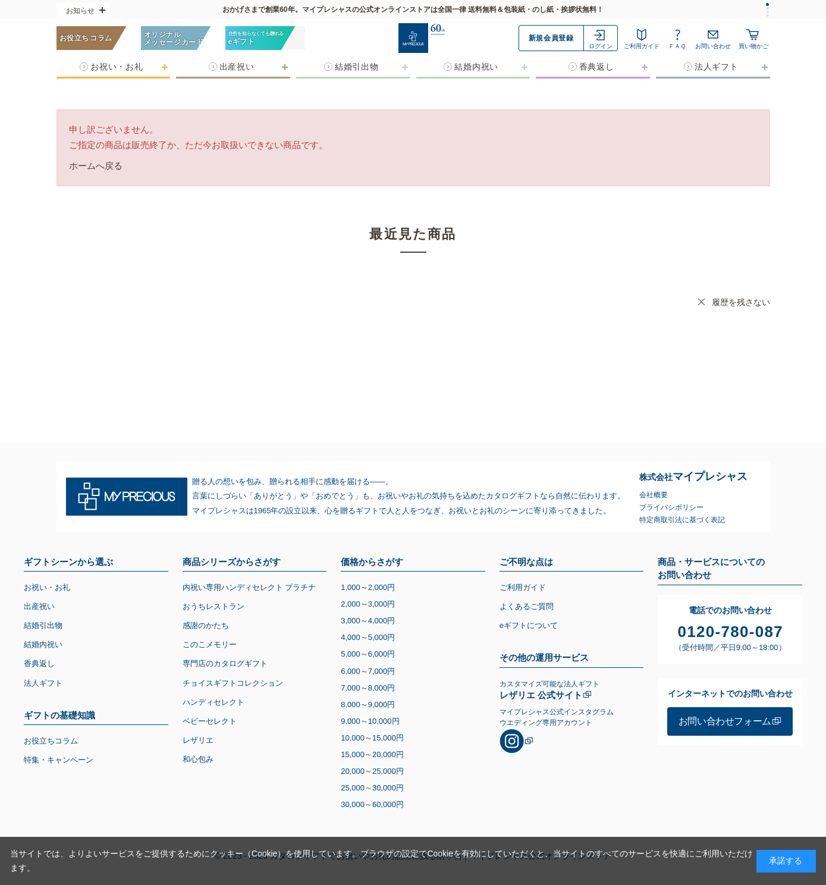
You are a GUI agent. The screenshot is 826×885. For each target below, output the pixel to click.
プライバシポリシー (671, 507)
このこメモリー (210, 644)
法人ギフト (43, 683)
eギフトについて (529, 625)
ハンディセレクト (213, 702)
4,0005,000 (368, 637)
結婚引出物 (43, 625)
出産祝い (39, 606)
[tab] (767, 4)
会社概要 (653, 495)
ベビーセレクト (210, 721)
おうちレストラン (213, 606)
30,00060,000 (372, 804)
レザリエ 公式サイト (541, 695)
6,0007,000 (368, 671)
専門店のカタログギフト (225, 663)
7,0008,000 (368, 687)
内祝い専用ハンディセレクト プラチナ (249, 587)
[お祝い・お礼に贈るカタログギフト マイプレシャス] (413, 38)
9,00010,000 (370, 721)
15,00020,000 (372, 754)
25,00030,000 (372, 787)
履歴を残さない (741, 302)
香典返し (39, 663)
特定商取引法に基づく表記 (682, 520)
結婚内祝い (43, 644)
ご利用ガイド (523, 587)
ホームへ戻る (96, 166)
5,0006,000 (368, 653)
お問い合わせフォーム (725, 721)
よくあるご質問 (527, 606)
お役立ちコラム (51, 740)
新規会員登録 (551, 38)
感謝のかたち (206, 625)
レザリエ (198, 740)
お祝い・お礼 (47, 587)
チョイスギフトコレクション (233, 683)
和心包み (198, 759)
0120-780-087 (731, 632)
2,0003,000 (368, 604)
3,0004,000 (368, 620)
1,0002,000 (368, 587)
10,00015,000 (372, 737)
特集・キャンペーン (58, 759)
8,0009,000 (368, 704)
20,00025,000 (372, 771)
